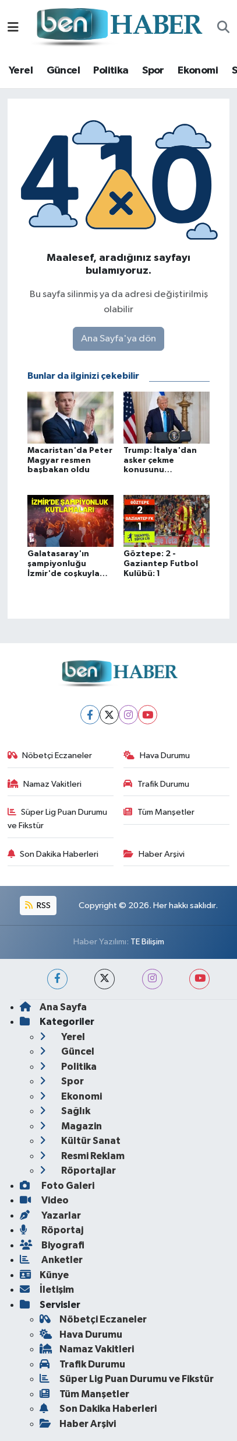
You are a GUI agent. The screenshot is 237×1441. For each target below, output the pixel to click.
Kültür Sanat (80, 1141)
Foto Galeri (57, 1186)
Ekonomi (198, 70)
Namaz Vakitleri (45, 784)
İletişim (47, 1290)
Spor (153, 70)
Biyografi (52, 1245)
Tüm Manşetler (158, 812)
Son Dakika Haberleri (53, 854)
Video (44, 1200)
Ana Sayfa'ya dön (118, 339)
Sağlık (65, 1111)
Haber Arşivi (154, 854)
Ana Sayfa (53, 1007)
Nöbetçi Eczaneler (50, 755)
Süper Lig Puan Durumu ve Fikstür (58, 818)
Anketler (51, 1260)
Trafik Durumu (156, 784)
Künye (44, 1275)
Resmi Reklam (82, 1156)
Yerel (21, 70)
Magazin (71, 1126)
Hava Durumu (156, 755)
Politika (110, 70)
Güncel (63, 70)
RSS (38, 905)
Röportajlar (78, 1170)
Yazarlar (50, 1215)
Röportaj (51, 1230)
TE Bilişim (147, 941)
